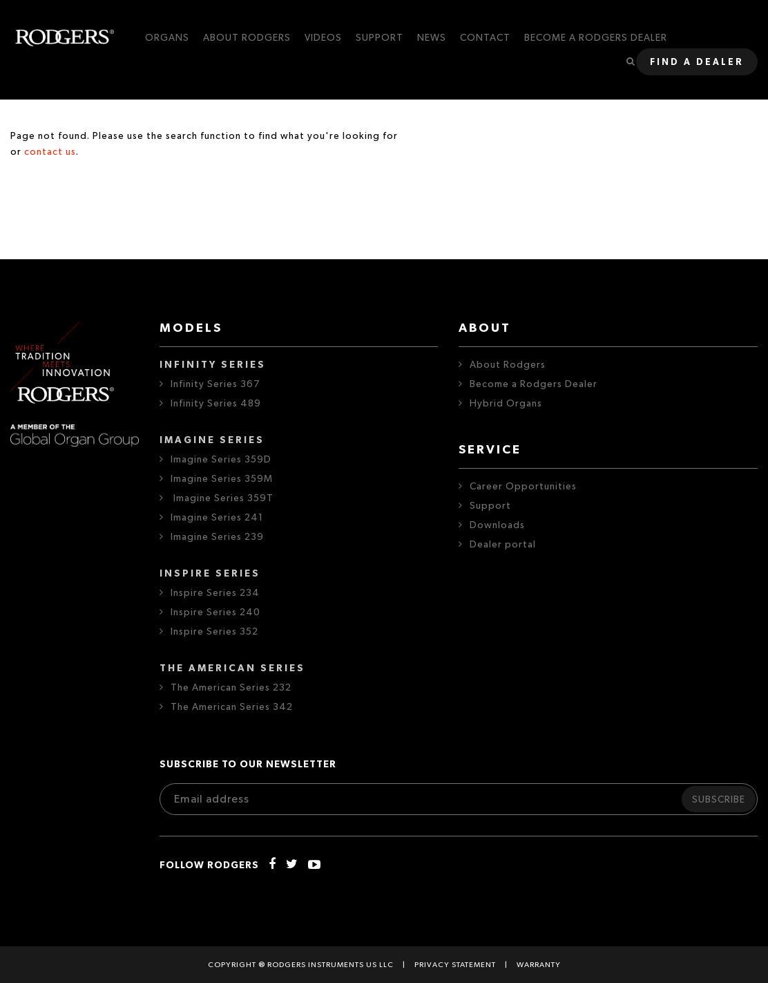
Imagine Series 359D (221, 460)
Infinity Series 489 (216, 404)
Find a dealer (697, 62)
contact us (50, 152)
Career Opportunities (523, 486)
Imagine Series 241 (217, 518)
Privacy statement (455, 964)
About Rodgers (508, 365)
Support (490, 506)
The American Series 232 (231, 688)
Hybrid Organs (506, 404)
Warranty (539, 964)
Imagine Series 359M (222, 479)
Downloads (497, 525)
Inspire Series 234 (215, 593)
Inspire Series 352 (214, 632)
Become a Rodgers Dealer (533, 384)
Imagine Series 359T (222, 498)
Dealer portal (503, 545)
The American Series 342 (232, 707)
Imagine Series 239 (217, 537)
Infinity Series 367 (215, 384)
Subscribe (718, 800)
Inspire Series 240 (215, 612)
